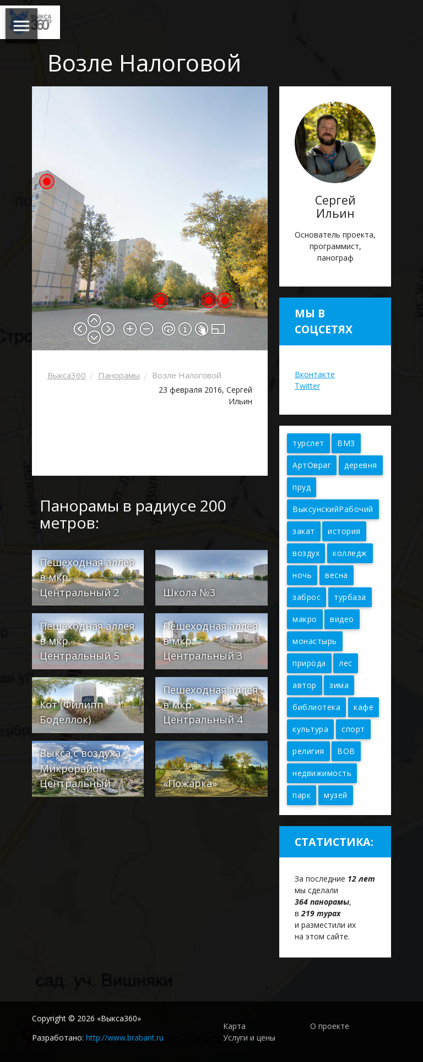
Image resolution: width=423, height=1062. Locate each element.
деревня (360, 465)
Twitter (307, 386)
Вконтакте (315, 374)
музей (336, 795)
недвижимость (321, 773)
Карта (234, 1026)
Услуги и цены (249, 1037)
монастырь (314, 641)
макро (304, 619)
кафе (363, 707)
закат (303, 531)
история (344, 531)
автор (304, 685)
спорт (353, 729)
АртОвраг (311, 465)
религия (308, 751)
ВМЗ (346, 443)
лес (345, 663)
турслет (308, 443)
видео (342, 619)
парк (301, 795)
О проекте (329, 1026)
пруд (301, 487)
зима (339, 685)
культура (310, 729)
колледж (350, 553)
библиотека (316, 707)
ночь (302, 575)
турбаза (350, 597)
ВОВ (346, 751)
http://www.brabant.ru (125, 1037)
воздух (305, 553)
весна (336, 575)
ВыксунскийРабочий (332, 509)
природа (309, 663)
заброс (306, 597)
